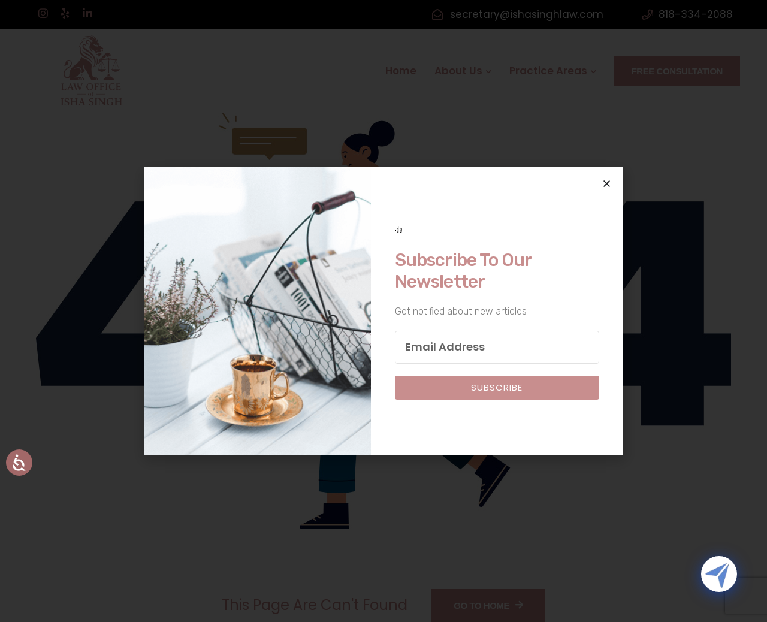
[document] (383, 311)
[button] (606, 183)
